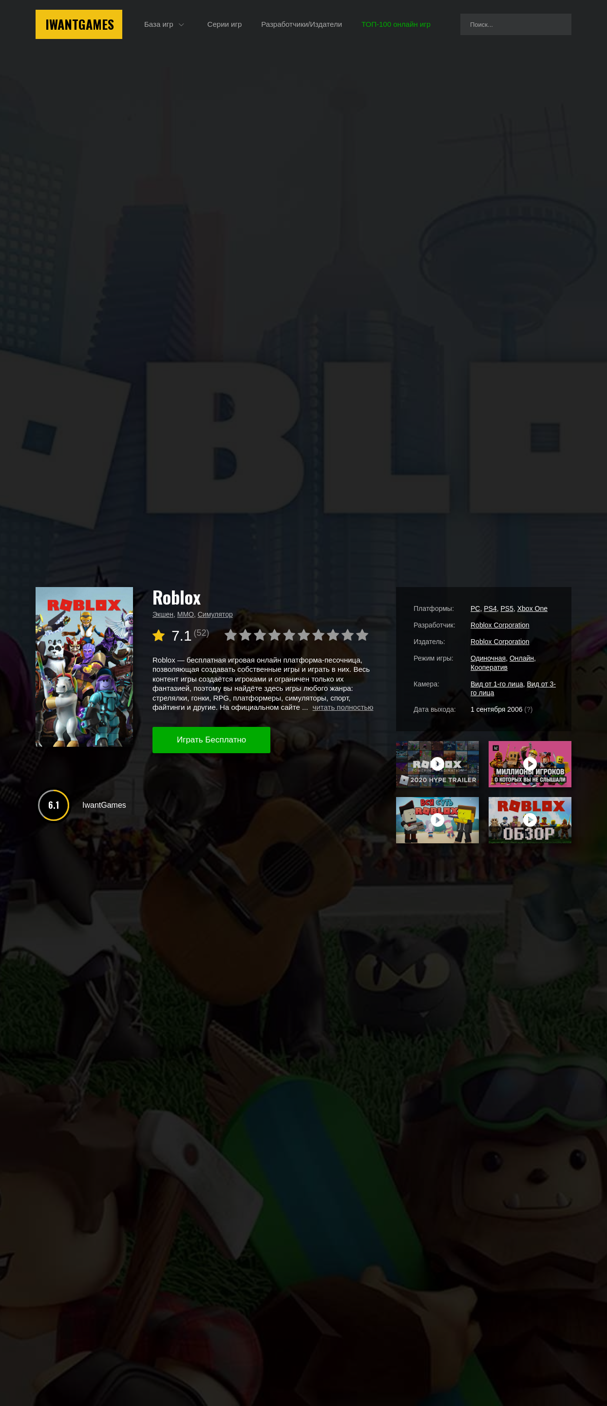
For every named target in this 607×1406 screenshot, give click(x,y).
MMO (185, 614)
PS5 (506, 608)
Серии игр (225, 24)
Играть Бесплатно (211, 739)
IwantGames (79, 24)
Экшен (162, 614)
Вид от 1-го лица (497, 684)
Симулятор (215, 614)
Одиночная (488, 658)
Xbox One (532, 608)
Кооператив (489, 667)
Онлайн (522, 658)
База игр (158, 24)
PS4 (490, 608)
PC (475, 608)
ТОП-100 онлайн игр (396, 24)
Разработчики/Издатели (301, 24)
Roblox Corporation (500, 625)
